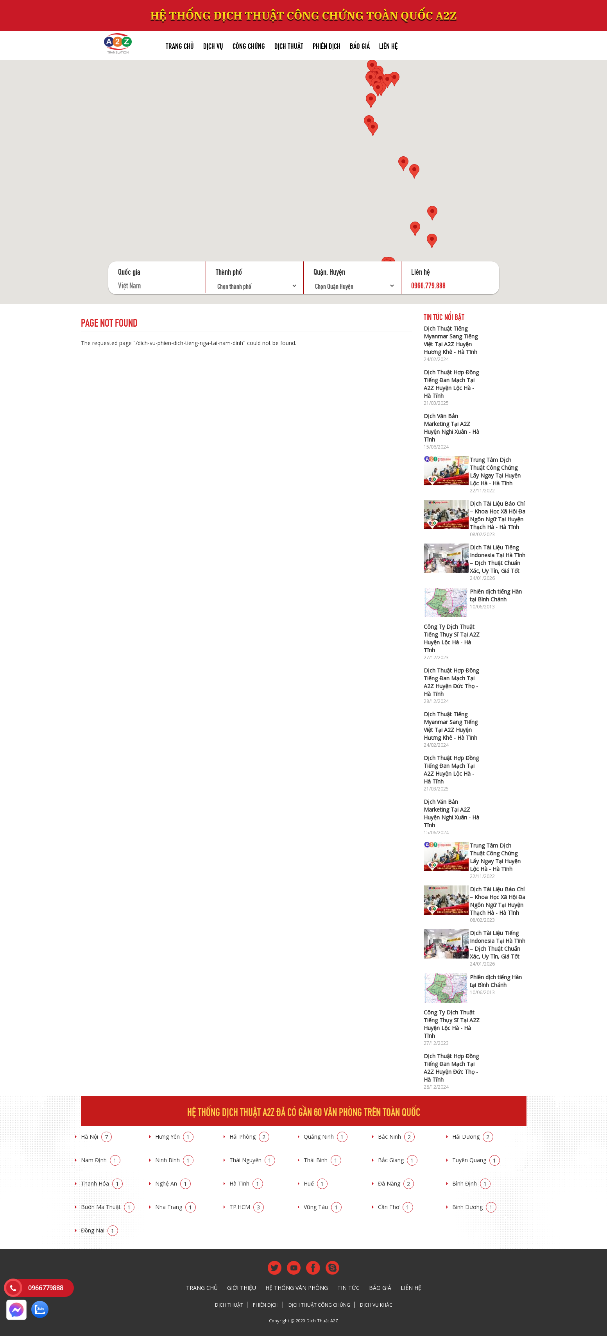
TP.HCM (246, 1207)
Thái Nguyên (252, 1160)
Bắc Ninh (396, 1136)
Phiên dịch (326, 45)
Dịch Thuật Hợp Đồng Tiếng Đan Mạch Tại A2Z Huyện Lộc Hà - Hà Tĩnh (451, 383)
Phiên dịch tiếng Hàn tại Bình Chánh (496, 595)
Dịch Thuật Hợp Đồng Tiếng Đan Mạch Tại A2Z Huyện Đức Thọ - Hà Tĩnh (451, 682)
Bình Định (471, 1183)
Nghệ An (173, 1183)
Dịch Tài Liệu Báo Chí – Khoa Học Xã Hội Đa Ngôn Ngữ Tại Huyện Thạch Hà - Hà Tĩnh (497, 515)
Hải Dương (472, 1136)
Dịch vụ (213, 45)
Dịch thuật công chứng (319, 1305)
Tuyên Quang (476, 1160)
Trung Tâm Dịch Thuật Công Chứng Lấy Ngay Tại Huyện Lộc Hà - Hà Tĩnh (495, 471)
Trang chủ (180, 45)
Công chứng (249, 45)
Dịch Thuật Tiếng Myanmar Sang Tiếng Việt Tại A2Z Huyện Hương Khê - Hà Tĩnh (451, 340)
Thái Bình (322, 1160)
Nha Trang (175, 1207)
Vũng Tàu (323, 1207)
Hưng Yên (174, 1136)
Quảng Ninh (325, 1136)
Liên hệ (388, 45)
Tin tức (348, 1287)
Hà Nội (96, 1136)
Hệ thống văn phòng (296, 1287)
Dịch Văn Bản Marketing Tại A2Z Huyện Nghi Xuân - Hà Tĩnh (451, 427)
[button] (370, 79)
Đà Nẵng (396, 1183)
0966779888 (45, 1288)
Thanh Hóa (102, 1183)
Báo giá (360, 45)
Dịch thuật (288, 45)
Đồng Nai (99, 1230)
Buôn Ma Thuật (107, 1207)
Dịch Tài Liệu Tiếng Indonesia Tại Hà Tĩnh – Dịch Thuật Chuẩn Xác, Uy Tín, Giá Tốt (497, 559)
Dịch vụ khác (376, 1305)
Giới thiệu (241, 1287)
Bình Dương (474, 1207)
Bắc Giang (397, 1160)
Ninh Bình (174, 1160)
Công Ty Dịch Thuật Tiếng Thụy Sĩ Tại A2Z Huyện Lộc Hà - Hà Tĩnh (452, 638)
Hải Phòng (249, 1136)
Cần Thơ (395, 1207)
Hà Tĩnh (246, 1183)
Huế (316, 1183)
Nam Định (100, 1160)
